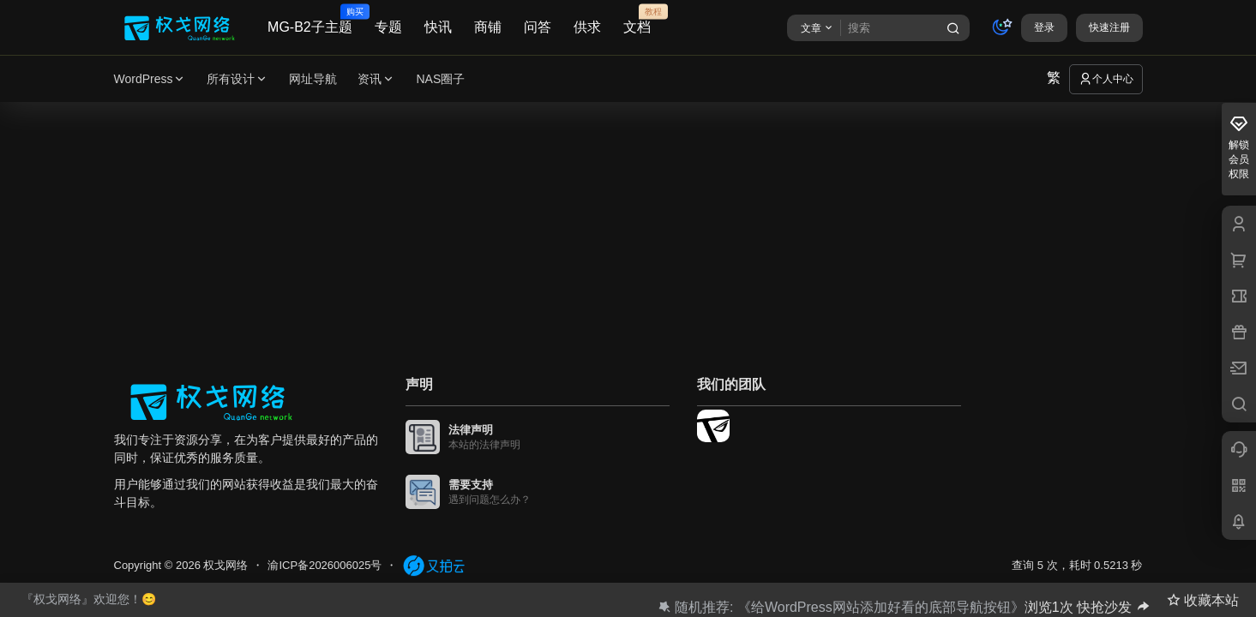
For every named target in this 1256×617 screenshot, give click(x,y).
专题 (388, 27)
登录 (1044, 27)
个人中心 (1106, 78)
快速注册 (1109, 27)
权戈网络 (225, 565)
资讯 (376, 79)
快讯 (438, 27)
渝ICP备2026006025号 (324, 565)
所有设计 (237, 79)
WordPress (150, 79)
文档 (637, 19)
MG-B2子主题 (309, 19)
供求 (587, 27)
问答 (537, 27)
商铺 (488, 27)
